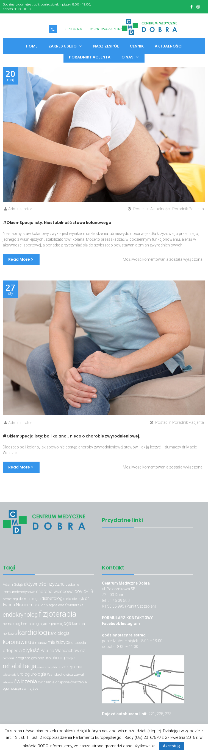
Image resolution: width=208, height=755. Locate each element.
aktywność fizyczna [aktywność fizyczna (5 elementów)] (44, 584)
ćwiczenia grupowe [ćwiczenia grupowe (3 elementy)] (54, 682)
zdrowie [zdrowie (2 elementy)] (8, 682)
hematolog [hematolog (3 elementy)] (11, 623)
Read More (19, 259)
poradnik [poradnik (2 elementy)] (9, 658)
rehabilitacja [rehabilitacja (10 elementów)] (19, 666)
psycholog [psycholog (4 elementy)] (55, 657)
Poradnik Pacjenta (89, 57)
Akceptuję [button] (171, 746)
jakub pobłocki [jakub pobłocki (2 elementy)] (52, 624)
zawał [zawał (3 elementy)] (79, 674)
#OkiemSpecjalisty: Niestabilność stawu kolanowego (57, 222)
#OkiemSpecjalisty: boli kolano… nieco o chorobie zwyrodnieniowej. (71, 436)
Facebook (111, 623)
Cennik (137, 46)
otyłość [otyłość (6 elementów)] (31, 650)
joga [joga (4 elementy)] (67, 623)
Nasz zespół (106, 46)
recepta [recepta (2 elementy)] (70, 658)
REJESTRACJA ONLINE (106, 29)
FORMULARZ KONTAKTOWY (127, 618)
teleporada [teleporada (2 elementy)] (9, 675)
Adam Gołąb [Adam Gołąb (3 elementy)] (13, 584)
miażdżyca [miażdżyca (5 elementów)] (59, 642)
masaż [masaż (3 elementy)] (41, 642)
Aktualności (168, 46)
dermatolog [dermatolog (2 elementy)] (10, 599)
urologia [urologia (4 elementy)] (38, 674)
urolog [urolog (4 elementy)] (23, 674)
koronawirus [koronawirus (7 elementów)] (18, 642)
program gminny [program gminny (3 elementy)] (29, 658)
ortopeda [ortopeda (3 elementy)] (78, 642)
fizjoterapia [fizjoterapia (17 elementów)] (57, 614)
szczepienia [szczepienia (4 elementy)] (70, 666)
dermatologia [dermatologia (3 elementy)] (30, 598)
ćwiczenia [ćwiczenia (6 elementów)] (25, 681)
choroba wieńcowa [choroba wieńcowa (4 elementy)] (55, 591)
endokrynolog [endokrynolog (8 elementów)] (20, 614)
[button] (7, 66)
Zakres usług (65, 46)
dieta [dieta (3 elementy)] (67, 598)
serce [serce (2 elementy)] (40, 667)
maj (10, 75)
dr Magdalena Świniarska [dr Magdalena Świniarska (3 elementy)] (62, 605)
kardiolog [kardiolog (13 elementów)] (32, 632)
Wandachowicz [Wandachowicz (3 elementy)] (60, 674)
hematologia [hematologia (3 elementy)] (31, 623)
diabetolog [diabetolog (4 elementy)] (51, 598)
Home (31, 46)
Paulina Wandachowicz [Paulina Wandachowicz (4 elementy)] (62, 650)
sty (10, 289)
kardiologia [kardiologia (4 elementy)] (59, 633)
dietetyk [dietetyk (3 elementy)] (78, 598)
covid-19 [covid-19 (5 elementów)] (83, 591)
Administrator (20, 209)
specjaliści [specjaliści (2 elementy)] (52, 667)
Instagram (130, 623)
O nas (130, 57)
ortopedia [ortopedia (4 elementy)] (12, 650)
